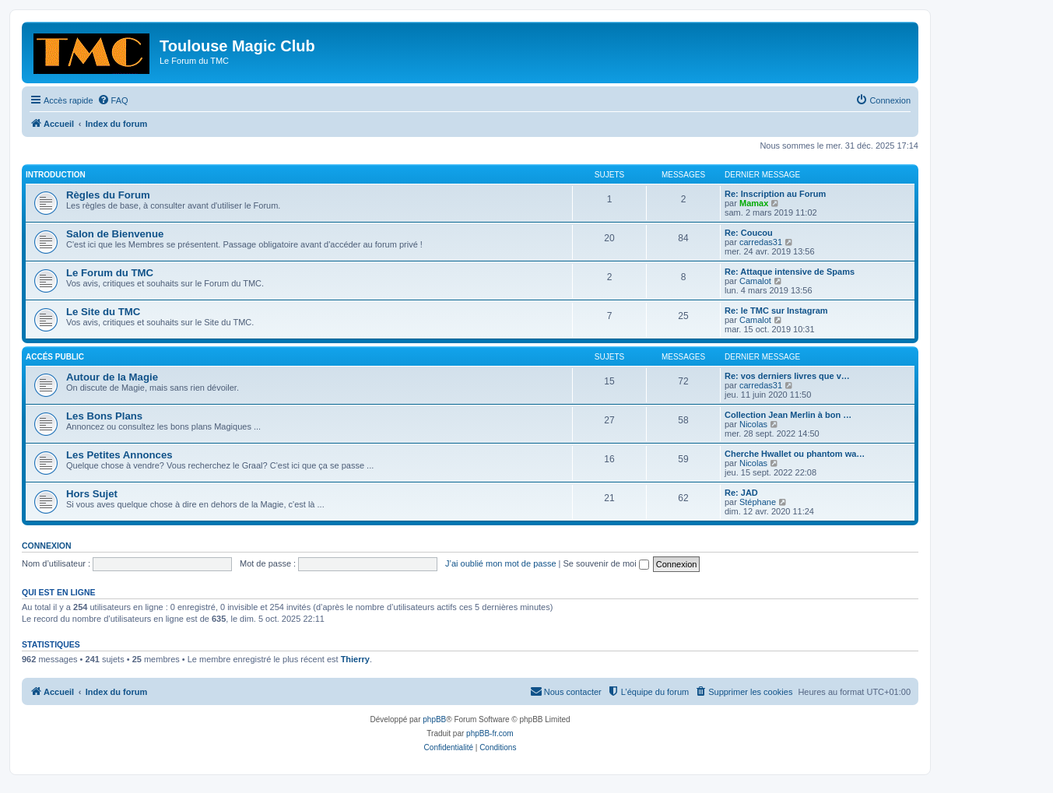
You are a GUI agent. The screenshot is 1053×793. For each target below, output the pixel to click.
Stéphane (757, 502)
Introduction (56, 174)
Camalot (755, 281)
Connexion (47, 545)
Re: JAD (741, 492)
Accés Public (55, 357)
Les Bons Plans (104, 416)
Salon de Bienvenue (114, 234)
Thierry (355, 659)
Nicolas (753, 424)
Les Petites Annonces (119, 455)
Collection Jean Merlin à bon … (788, 414)
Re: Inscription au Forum (775, 193)
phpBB (434, 719)
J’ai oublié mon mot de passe (500, 563)
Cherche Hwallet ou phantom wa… (795, 453)
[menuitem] (112, 100)
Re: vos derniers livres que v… (787, 376)
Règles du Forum (108, 195)
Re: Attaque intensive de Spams (790, 271)
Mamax (753, 203)
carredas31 (760, 242)
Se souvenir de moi (606, 563)
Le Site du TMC (103, 312)
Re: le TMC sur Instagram (776, 310)
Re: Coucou (749, 232)
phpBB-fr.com (490, 733)
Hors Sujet (92, 494)
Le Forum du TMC (109, 273)
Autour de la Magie (112, 377)
